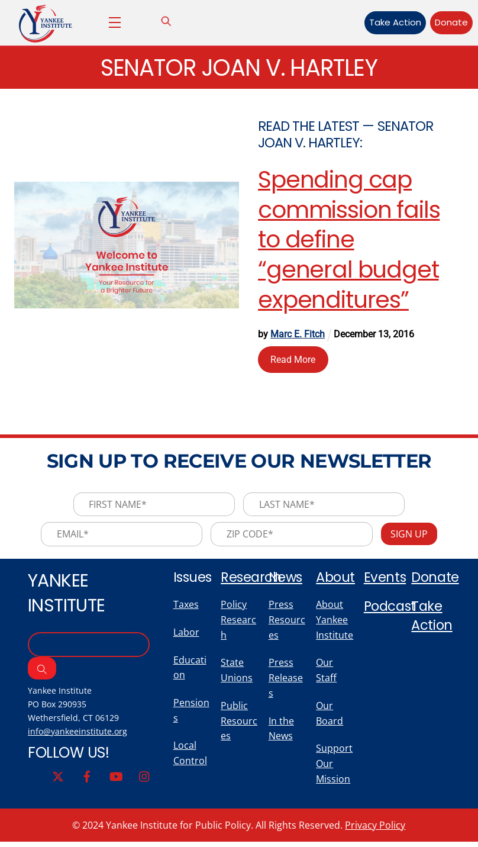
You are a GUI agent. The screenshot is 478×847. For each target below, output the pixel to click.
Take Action (389, 22)
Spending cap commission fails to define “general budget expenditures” (349, 240)
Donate (445, 22)
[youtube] (116, 779)
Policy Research (238, 623)
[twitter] (58, 779)
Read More (293, 359)
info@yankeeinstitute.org (79, 734)
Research (251, 578)
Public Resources (239, 725)
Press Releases (286, 682)
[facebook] (87, 779)
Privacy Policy (375, 830)
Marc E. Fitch (298, 334)
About (336, 578)
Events (385, 578)
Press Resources (287, 623)
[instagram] (145, 779)
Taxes (186, 607)
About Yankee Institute (334, 623)
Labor (186, 635)
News (286, 578)
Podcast (391, 608)
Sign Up (410, 535)
